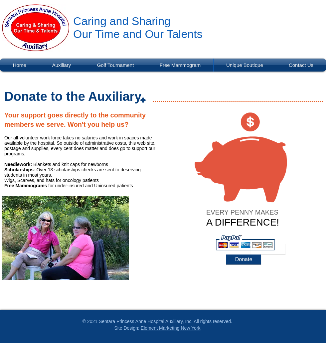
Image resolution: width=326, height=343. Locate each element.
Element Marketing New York (171, 328)
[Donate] (243, 259)
